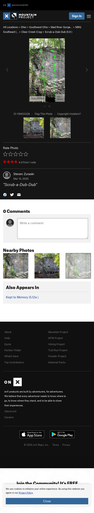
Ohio (23, 27)
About (7, 332)
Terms (55, 444)
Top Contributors (14, 362)
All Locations (10, 27)
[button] (5, 194)
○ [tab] (49, 105)
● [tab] (45, 105)
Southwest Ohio (38, 27)
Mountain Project (58, 332)
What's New (11, 356)
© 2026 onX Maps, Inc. (36, 444)
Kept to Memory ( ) (22, 297)
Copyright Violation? (69, 113)
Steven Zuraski (23, 174)
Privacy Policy (26, 493)
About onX (10, 411)
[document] (47, 495)
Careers (9, 417)
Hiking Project (56, 344)
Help (7, 338)
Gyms (7, 344)
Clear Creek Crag (31, 31)
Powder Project (57, 356)
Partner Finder (12, 350)
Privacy (66, 444)
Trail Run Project (57, 350)
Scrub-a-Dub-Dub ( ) (58, 31)
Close (47, 501)
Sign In (77, 16)
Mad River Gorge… (61, 27)
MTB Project (55, 338)
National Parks (56, 362)
